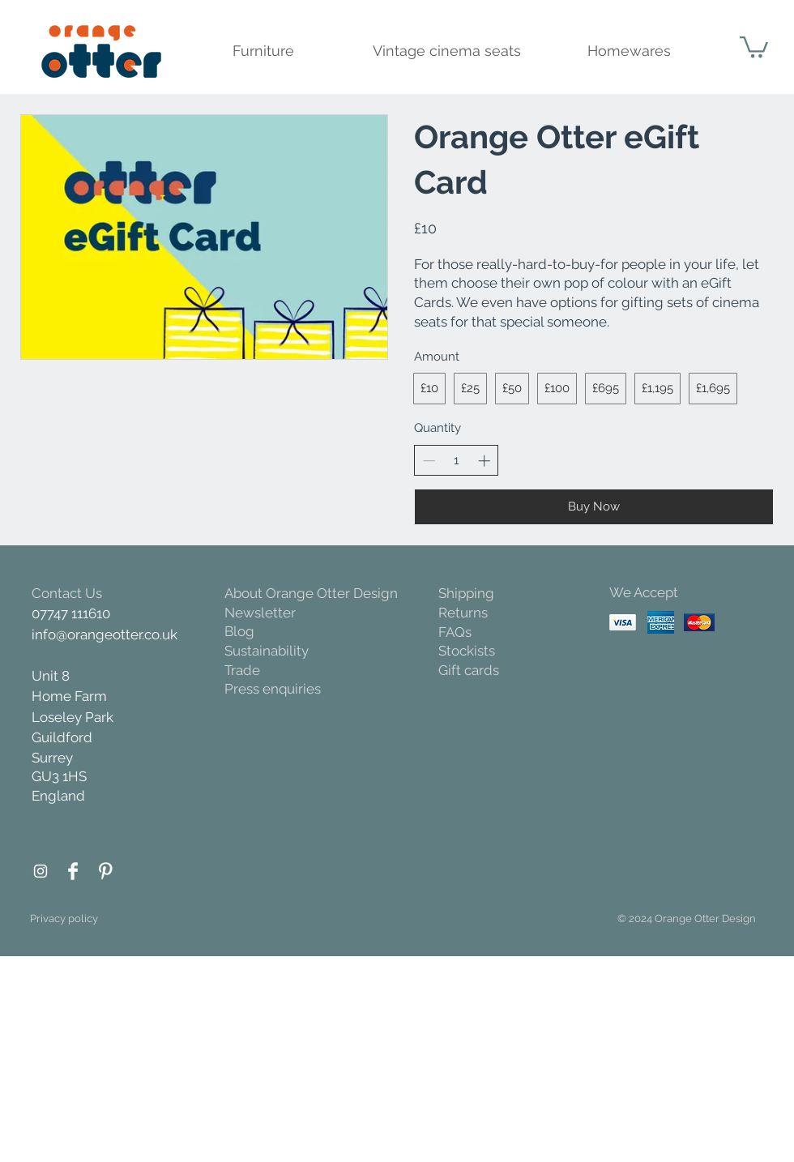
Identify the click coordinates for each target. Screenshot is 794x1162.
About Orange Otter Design (311, 593)
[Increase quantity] (484, 461)
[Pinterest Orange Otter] (105, 871)
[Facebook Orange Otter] (73, 871)
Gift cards (468, 670)
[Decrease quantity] (429, 461)
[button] (754, 46)
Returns (463, 612)
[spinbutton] (456, 460)
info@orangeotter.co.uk (104, 634)
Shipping (466, 593)
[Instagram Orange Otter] (40, 871)
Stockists (466, 651)
